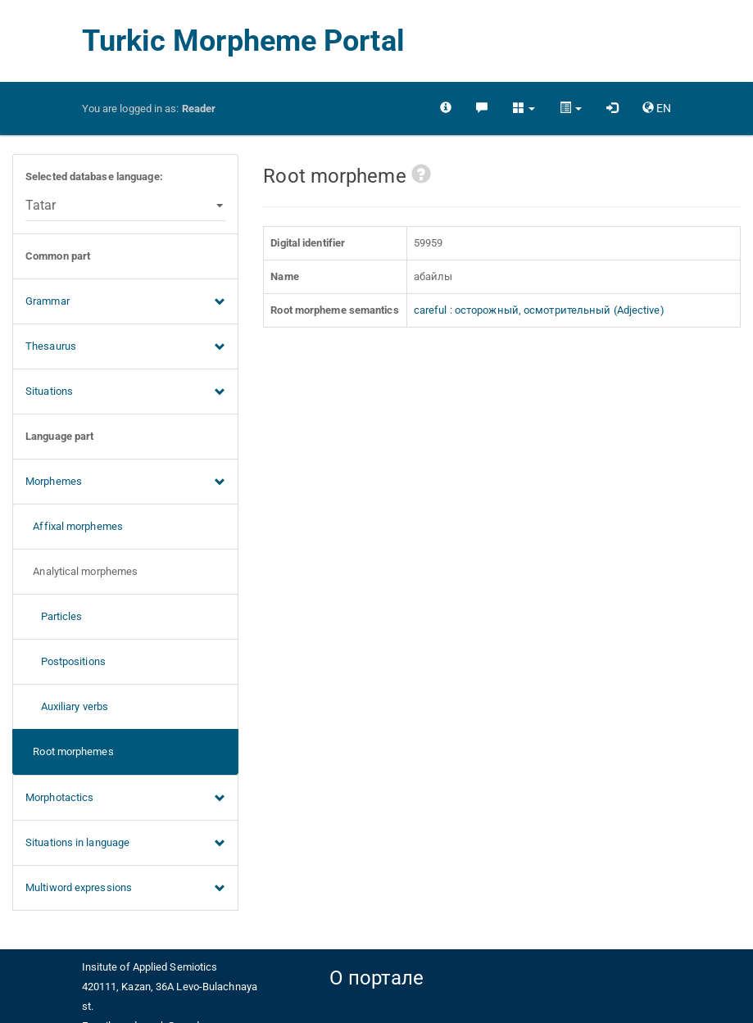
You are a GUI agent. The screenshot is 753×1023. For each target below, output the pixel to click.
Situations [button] (125, 392)
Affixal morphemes (74, 526)
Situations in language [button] (125, 843)
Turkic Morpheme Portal (243, 41)
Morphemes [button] (125, 482)
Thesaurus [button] (125, 347)
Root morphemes (69, 751)
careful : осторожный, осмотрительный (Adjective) (539, 310)
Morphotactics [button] (125, 798)
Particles (54, 616)
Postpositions (65, 661)
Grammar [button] (125, 302)
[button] (524, 108)
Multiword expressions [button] (125, 889)
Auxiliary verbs (66, 706)
